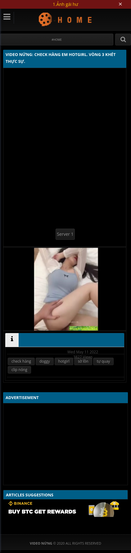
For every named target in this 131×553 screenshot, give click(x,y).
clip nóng (19, 369)
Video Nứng (66, 19)
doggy (44, 361)
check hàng (21, 361)
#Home (57, 40)
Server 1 (65, 234)
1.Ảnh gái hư (65, 4)
